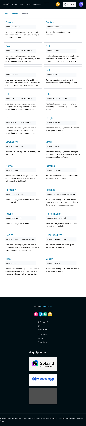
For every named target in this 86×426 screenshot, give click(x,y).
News (14, 4)
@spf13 (41, 326)
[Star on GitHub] (69, 4)
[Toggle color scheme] (58, 4)
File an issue (42, 335)
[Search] (46, 4)
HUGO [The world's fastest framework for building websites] (6, 4)
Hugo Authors (46, 306)
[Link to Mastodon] (81, 4)
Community (38, 4)
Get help (41, 338)
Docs (21, 4)
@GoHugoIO (43, 322)
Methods (14, 14)
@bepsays (42, 329)
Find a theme (42, 342)
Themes (28, 4)
